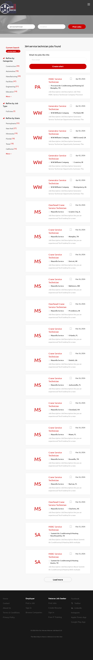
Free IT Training (55, 617)
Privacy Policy (9, 617)
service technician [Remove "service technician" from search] (13, 51)
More (8, 96)
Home (5, 598)
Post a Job (30, 603)
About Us (7, 608)
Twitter (77, 603)
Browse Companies (34, 612)
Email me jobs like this (39, 54)
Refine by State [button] (12, 118)
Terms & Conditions (11, 612)
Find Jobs (77, 26)
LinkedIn (78, 608)
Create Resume (55, 608)
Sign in (28, 608)
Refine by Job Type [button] (10, 104)
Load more (58, 579)
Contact (6, 603)
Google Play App (78, 622)
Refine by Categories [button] (8, 59)
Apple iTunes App (78, 617)
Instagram (75, 612)
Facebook (75, 598)
